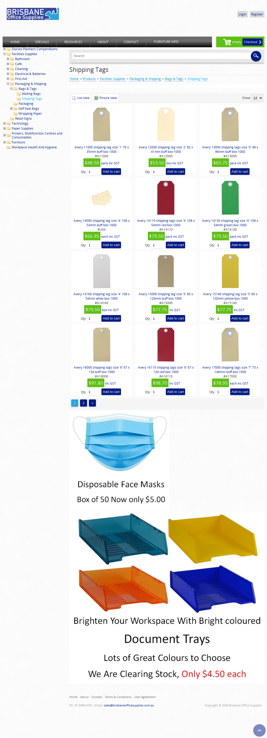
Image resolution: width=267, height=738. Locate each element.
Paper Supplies (22, 128)
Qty (83, 172)
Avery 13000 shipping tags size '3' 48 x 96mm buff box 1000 (230, 149)
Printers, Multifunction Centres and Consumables (37, 135)
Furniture (18, 142)
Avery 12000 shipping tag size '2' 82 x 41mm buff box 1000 (166, 149)
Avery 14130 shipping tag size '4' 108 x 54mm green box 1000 (230, 222)
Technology (20, 123)
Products (89, 79)
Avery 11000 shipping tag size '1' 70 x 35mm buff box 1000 (102, 149)
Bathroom (22, 59)
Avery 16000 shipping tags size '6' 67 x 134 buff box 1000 (102, 369)
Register (257, 14)
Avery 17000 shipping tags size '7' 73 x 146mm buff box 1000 (230, 369)
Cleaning (21, 69)
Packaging (26, 104)
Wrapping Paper (30, 113)
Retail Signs (23, 118)
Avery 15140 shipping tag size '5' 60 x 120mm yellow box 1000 (230, 296)
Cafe (18, 64)
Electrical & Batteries (30, 74)
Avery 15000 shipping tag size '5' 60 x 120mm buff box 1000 (166, 296)
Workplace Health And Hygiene (34, 147)
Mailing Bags (31, 94)
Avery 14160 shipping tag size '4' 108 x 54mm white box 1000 (102, 296)
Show (246, 98)
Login (242, 14)
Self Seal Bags (29, 109)
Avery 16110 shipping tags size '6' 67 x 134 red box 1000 (166, 369)
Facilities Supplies (24, 54)
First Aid (21, 79)
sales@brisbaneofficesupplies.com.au (129, 705)
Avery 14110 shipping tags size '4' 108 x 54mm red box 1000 (166, 222)
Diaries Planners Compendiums (35, 49)
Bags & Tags (28, 89)
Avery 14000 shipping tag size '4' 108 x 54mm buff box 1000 (102, 222)
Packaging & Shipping (30, 84)
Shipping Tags (32, 99)
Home (74, 79)
